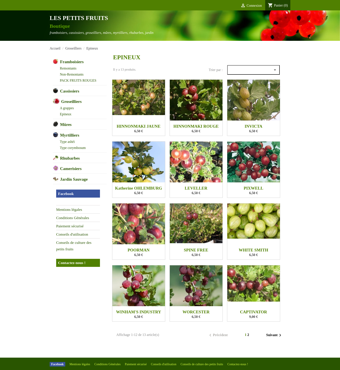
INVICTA (253, 126)
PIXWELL (253, 188)
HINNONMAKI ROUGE (196, 126)
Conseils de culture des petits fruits (74, 245)
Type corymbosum (73, 148)
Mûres (66, 124)
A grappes (67, 108)
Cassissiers (69, 91)
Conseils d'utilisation (72, 234)
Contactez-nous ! (72, 263)
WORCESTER (196, 312)
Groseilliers (71, 101)
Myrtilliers (69, 135)
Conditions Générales (72, 218)
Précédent (218, 335)
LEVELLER (196, 188)
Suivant (274, 335)
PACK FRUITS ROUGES (78, 80)
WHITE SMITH (253, 250)
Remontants (68, 68)
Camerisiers (71, 168)
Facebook (66, 194)
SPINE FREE (196, 250)
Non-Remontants (71, 74)
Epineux (65, 114)
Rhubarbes (70, 158)
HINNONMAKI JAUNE (138, 126)
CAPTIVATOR (253, 312)
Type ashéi (67, 142)
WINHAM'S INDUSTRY (138, 312)
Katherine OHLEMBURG (138, 188)
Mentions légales (69, 209)
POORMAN (138, 250)
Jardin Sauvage (74, 179)
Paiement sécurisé (70, 226)
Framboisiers (72, 61)
